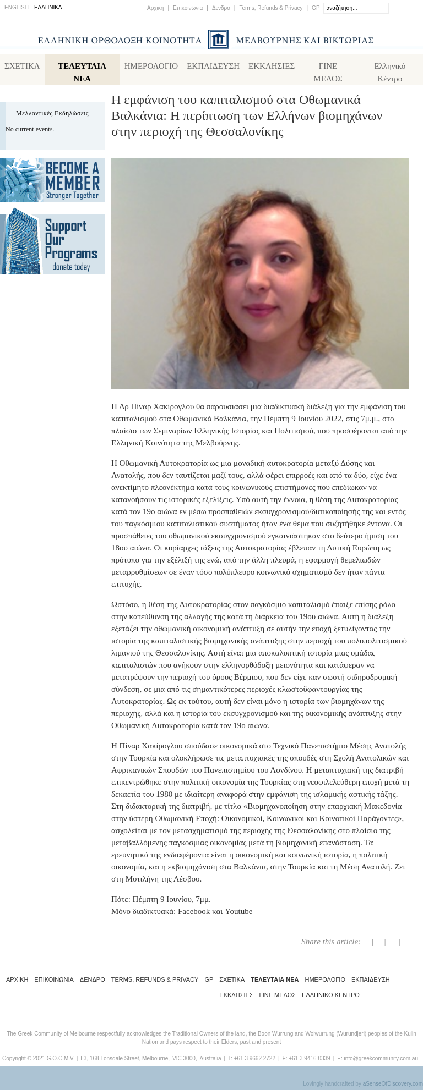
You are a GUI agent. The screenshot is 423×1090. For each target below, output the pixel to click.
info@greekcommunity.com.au (380, 1061)
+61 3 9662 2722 (254, 1061)
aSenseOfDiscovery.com (393, 1086)
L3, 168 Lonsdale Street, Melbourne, (125, 1061)
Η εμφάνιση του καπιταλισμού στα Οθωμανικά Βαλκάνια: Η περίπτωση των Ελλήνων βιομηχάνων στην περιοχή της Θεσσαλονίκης (246, 118)
